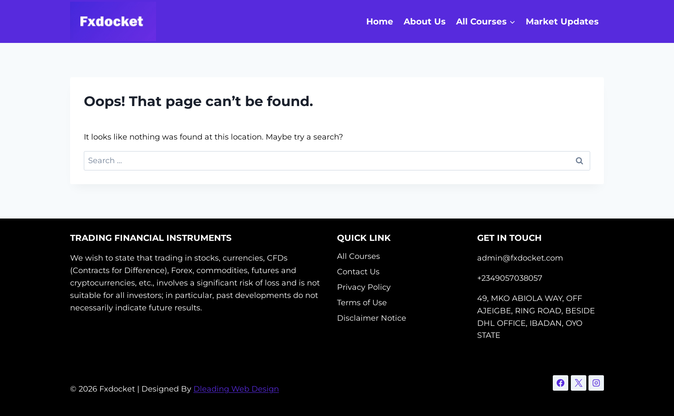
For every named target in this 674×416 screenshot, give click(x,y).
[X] (578, 383)
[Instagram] (596, 383)
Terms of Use (362, 302)
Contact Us (358, 271)
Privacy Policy (364, 287)
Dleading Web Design (236, 389)
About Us (425, 21)
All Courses (358, 256)
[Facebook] (560, 383)
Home (379, 21)
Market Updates (562, 21)
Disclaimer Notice (371, 318)
